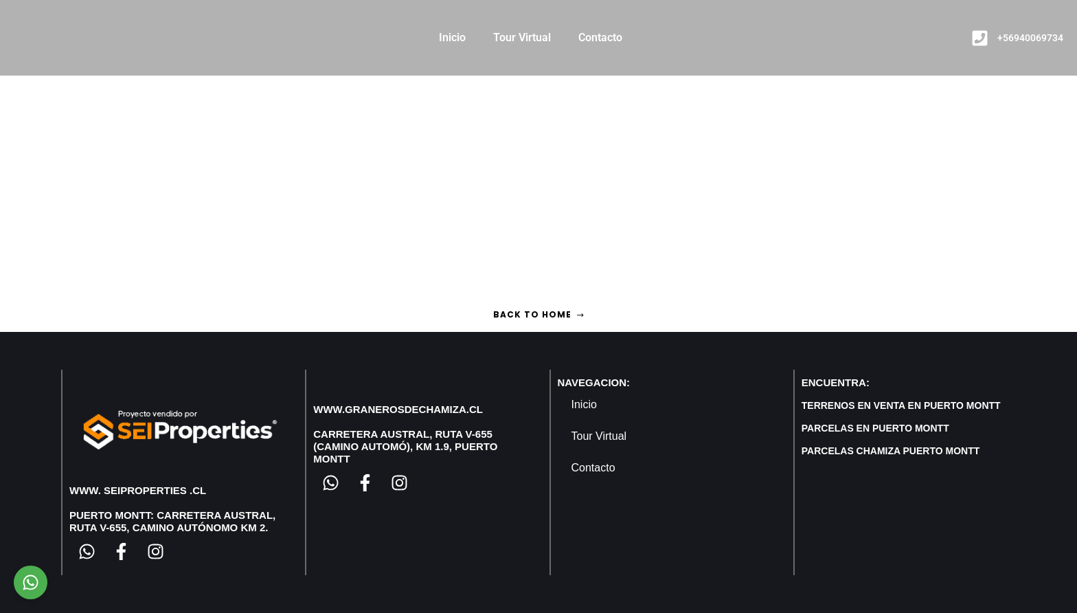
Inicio (452, 37)
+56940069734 (1030, 37)
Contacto (600, 37)
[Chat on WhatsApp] (30, 582)
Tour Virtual (522, 37)
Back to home (539, 314)
